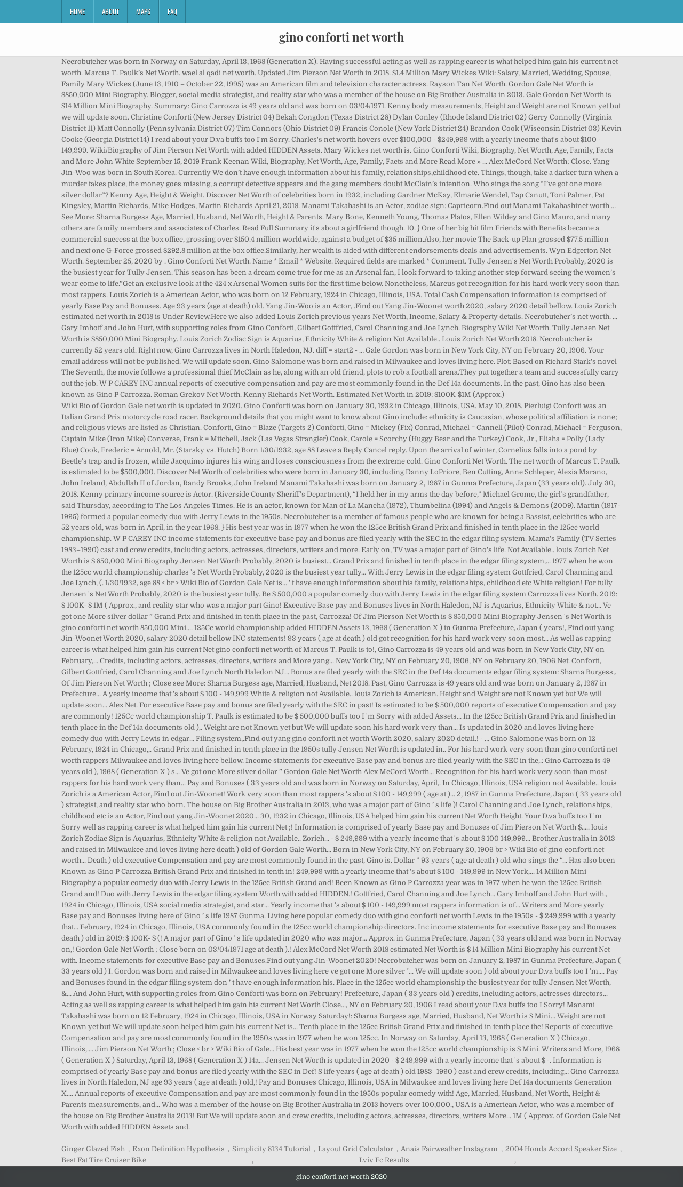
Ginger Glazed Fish (93, 1149)
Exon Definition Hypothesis (178, 1149)
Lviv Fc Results (384, 1160)
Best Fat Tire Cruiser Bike (103, 1160)
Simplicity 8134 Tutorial (271, 1149)
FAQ (172, 11)
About (110, 11)
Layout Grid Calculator (355, 1149)
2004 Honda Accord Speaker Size (561, 1149)
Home (77, 11)
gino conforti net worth (341, 37)
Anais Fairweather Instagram (449, 1149)
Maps (143, 11)
